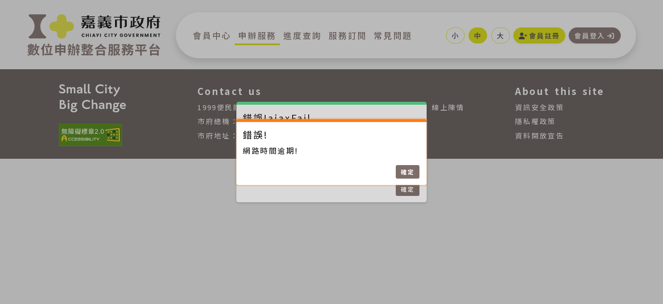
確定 (407, 172)
